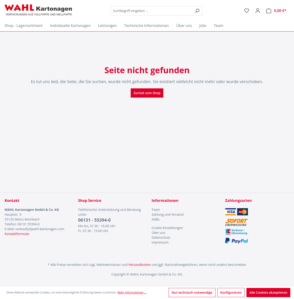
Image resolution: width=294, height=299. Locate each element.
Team (156, 209)
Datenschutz (161, 237)
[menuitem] (184, 209)
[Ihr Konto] (257, 10)
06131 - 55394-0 (94, 220)
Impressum (160, 242)
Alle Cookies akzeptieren (268, 292)
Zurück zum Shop (147, 93)
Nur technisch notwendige (192, 292)
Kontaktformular (17, 234)
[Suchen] (197, 10)
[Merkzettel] (246, 10)
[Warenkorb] (276, 10)
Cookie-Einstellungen (167, 228)
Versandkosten (139, 264)
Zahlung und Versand (168, 214)
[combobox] (151, 10)
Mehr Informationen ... (131, 292)
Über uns (158, 232)
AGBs (156, 219)
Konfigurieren (231, 292)
